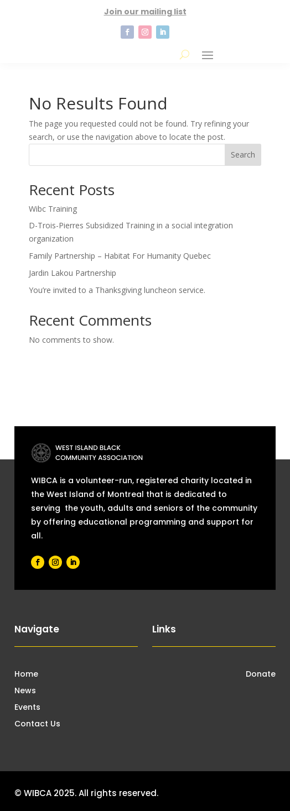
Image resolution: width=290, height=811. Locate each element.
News (25, 691)
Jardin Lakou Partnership (72, 273)
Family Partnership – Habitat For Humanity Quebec (120, 255)
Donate (261, 674)
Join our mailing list (145, 11)
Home (26, 674)
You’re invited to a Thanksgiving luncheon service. (117, 290)
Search (243, 154)
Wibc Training (53, 208)
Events (27, 708)
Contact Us (37, 724)
